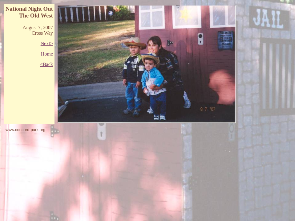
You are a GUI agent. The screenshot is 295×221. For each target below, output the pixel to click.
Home (47, 53)
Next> (47, 43)
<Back (46, 64)
